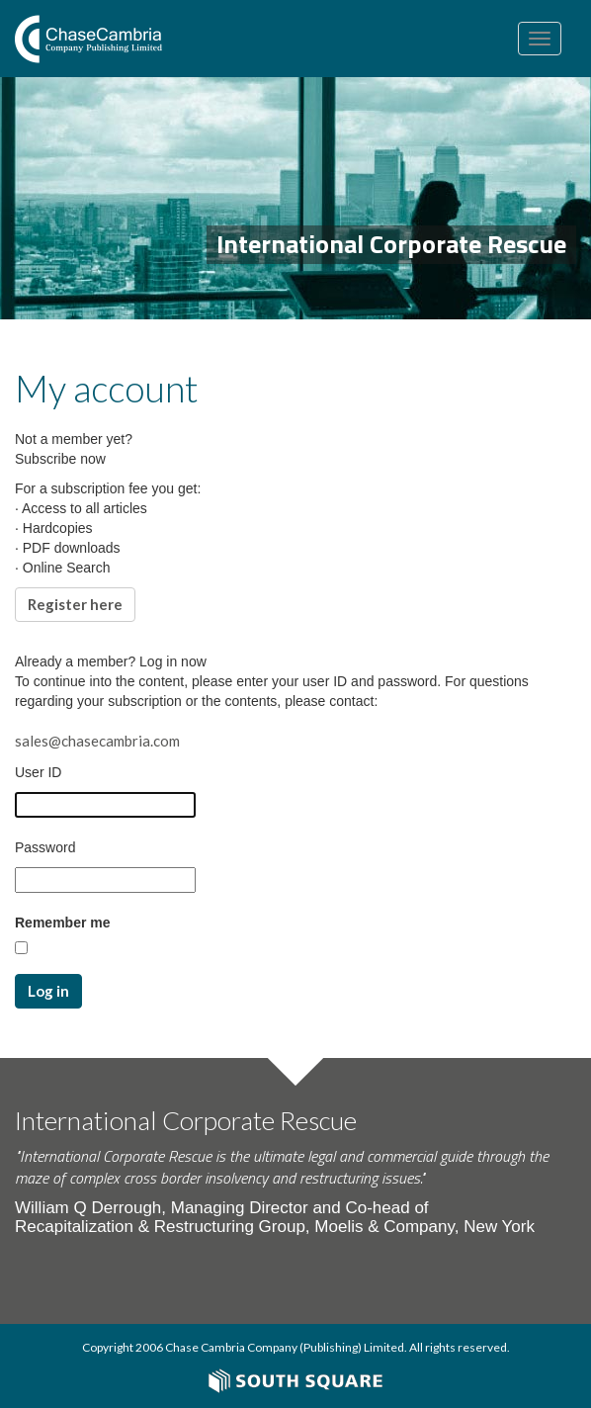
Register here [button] (75, 604)
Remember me (63, 922)
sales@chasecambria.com (97, 740)
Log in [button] (48, 991)
